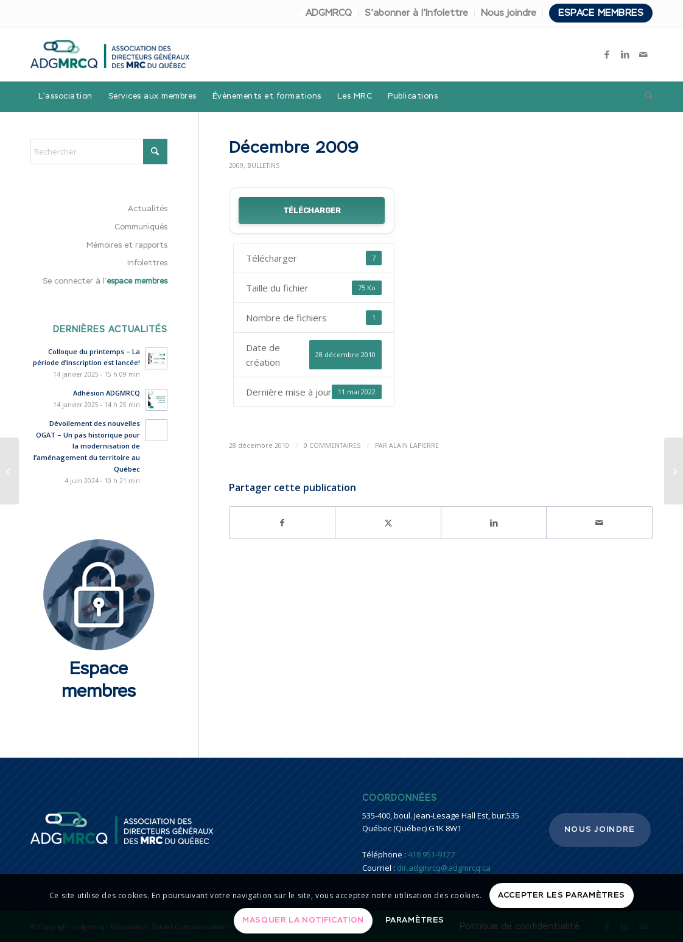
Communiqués (140, 227)
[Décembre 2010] (9, 471)
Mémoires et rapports (126, 245)
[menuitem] (329, 13)
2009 (236, 165)
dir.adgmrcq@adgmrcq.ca (444, 867)
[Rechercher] (645, 97)
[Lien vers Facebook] (607, 54)
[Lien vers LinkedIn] (625, 54)
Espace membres (600, 13)
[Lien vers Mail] (643, 54)
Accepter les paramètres (561, 895)
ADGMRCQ (329, 13)
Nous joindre (508, 13)
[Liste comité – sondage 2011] (673, 471)
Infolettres (147, 263)
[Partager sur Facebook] (282, 523)
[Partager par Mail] (599, 523)
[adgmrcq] (109, 54)
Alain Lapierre (414, 445)
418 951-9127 (431, 854)
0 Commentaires (332, 445)
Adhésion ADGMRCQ (106, 392)
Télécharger (312, 210)
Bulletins (263, 165)
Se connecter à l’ (105, 281)
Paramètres (415, 920)
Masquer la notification (303, 920)
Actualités (147, 209)
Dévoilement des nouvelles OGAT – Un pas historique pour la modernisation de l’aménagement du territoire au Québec (86, 446)
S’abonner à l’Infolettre (416, 13)
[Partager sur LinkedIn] (494, 523)
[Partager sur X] (388, 523)
